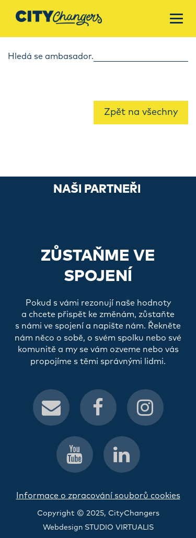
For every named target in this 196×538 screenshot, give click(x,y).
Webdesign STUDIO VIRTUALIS (98, 527)
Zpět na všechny (141, 112)
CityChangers (133, 513)
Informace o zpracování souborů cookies (98, 496)
